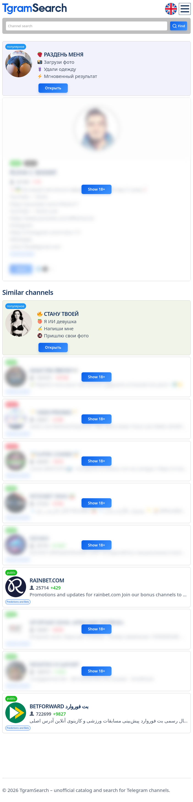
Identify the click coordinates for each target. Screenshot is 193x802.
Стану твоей (57, 327)
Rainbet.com (47, 609)
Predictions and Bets (24, 631)
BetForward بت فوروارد (59, 742)
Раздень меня (59, 58)
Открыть (64, 93)
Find (179, 27)
